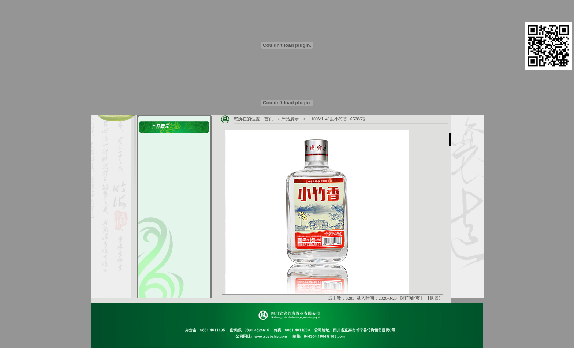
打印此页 (411, 298)
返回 (434, 298)
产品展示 (290, 118)
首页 (268, 118)
